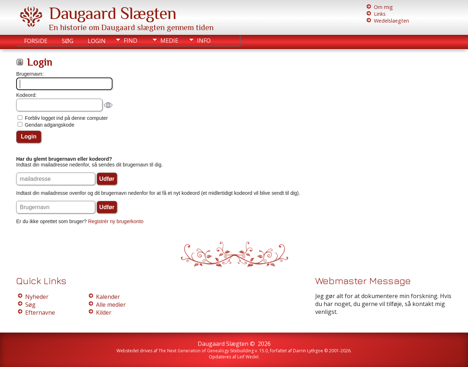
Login (97, 41)
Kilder (103, 312)
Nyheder (37, 297)
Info (204, 40)
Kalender (108, 297)
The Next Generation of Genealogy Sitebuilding (206, 351)
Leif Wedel (247, 357)
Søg (67, 41)
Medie (169, 40)
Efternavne (40, 312)
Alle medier (111, 305)
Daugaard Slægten (112, 13)
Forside (35, 41)
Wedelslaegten (391, 20)
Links (380, 13)
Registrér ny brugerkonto (115, 221)
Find (130, 40)
